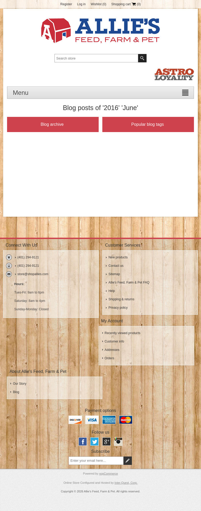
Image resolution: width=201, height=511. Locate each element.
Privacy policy (117, 307)
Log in (81, 4)
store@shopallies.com (33, 274)
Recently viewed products (123, 333)
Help (111, 291)
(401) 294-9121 (28, 257)
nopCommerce (108, 473)
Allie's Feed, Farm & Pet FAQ (128, 282)
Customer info (114, 341)
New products (117, 257)
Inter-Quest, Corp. (126, 482)
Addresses (112, 350)
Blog (16, 392)
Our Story (19, 383)
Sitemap (114, 274)
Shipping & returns (121, 299)
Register (66, 4)
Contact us (115, 266)
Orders (109, 358)
